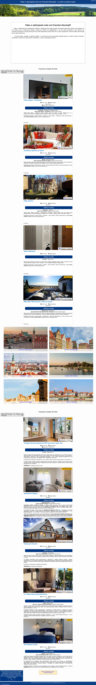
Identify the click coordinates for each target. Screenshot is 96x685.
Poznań (69, 418)
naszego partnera (46, 116)
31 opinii (59, 311)
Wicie (70, 569)
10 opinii (56, 160)
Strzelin (69, 126)
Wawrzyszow (68, 277)
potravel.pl (93, 0)
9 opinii (55, 111)
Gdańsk (69, 620)
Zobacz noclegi (49, 108)
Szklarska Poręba (67, 468)
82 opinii (53, 211)
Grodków (69, 226)
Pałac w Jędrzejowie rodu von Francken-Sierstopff (48, 672)
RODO (14, 677)
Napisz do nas (62, 682)
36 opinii (54, 503)
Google (19, 671)
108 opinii (54, 554)
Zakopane (69, 519)
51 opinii (58, 604)
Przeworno (69, 75)
